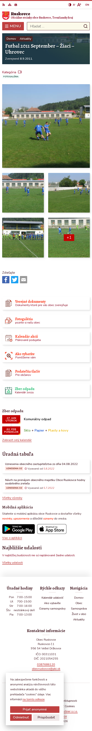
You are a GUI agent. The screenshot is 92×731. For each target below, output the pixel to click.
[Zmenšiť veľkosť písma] (74, 5)
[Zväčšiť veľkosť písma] (79, 5)
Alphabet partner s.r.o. (63, 711)
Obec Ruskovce (56, 716)
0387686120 (46, 664)
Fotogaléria (10, 76)
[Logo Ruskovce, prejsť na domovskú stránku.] (46, 15)
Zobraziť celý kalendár (17, 440)
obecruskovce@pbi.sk (46, 669)
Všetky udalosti (12, 563)
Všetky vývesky (12, 498)
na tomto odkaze (15, 699)
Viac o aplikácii (12, 538)
